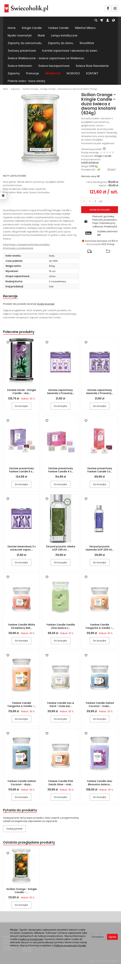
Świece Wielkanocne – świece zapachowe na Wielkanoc (46, 58)
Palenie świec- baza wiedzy (26, 81)
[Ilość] (89, 201)
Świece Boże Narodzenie (92, 66)
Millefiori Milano (85, 28)
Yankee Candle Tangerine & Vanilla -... (99, 626)
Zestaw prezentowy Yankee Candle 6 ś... (21, 470)
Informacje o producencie (18, 248)
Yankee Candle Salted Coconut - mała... (100, 704)
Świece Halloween (20, 66)
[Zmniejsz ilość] (95, 201)
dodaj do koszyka (99, 209)
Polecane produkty (19, 332)
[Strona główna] (26, 8)
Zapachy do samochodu (25, 43)
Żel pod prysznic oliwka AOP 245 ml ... (60, 548)
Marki (41, 35)
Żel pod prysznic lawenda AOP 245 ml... (100, 548)
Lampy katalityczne (64, 35)
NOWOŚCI (73, 73)
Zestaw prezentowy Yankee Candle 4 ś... (60, 470)
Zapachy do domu (60, 43)
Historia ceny (90, 176)
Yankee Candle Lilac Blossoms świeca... (99, 783)
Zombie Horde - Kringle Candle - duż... (21, 392)
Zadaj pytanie (14, 828)
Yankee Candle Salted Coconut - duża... (21, 783)
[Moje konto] (108, 20)
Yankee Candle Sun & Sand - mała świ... (60, 704)
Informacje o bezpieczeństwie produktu (26, 244)
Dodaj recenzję (45, 303)
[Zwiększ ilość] (83, 201)
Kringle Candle (32, 28)
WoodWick (87, 43)
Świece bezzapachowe (53, 66)
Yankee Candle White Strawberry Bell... (21, 626)
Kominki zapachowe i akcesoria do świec (70, 51)
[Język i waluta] (113, 20)
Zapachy (14, 73)
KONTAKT (92, 73)
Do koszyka (21, 406)
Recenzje (10, 296)
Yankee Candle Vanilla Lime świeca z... (60, 626)
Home (12, 28)
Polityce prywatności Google (70, 945)
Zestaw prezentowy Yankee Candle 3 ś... (99, 470)
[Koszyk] (102, 20)
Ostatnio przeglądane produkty (29, 842)
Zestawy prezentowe (22, 51)
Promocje (32, 73)
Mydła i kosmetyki (20, 35)
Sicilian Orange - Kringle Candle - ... (21, 891)
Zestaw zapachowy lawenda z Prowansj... (60, 392)
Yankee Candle (58, 28)
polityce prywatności (31, 939)
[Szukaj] (96, 20)
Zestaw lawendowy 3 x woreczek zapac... (21, 548)
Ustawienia (98, 936)
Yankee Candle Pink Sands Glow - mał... (60, 783)
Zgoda (112, 936)
